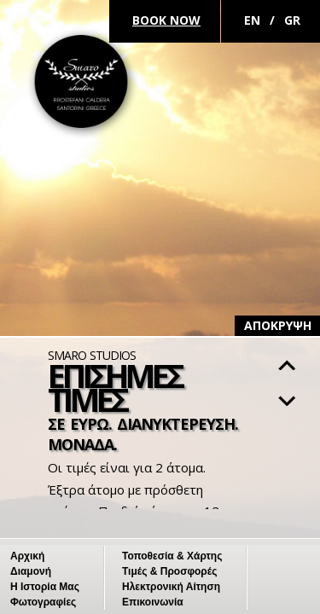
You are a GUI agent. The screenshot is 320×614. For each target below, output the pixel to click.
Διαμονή (30, 571)
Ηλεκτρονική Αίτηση (171, 587)
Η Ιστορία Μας (44, 587)
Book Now (166, 20)
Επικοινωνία (152, 602)
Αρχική (27, 556)
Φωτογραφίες (43, 602)
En (252, 20)
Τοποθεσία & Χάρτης (172, 556)
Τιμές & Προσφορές (169, 571)
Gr (292, 20)
